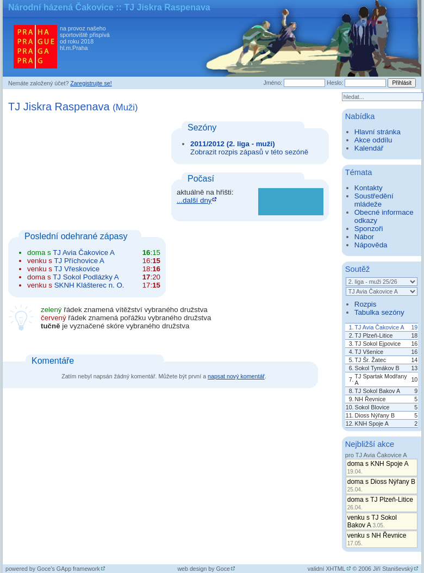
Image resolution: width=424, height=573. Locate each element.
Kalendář (368, 148)
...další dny (194, 200)
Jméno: (272, 82)
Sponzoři (368, 229)
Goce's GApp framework (68, 568)
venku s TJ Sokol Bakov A (372, 521)
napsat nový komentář (236, 376)
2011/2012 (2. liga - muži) (232, 144)
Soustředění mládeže (374, 200)
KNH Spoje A (372, 423)
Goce (223, 568)
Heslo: (335, 82)
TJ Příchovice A (79, 261)
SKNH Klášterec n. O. (89, 285)
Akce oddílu (373, 140)
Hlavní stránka (377, 132)
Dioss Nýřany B (375, 415)
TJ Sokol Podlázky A (86, 277)
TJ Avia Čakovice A (84, 252)
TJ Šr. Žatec (370, 360)
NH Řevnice (370, 399)
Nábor (364, 237)
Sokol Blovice (372, 407)
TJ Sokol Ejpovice (378, 343)
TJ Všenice (369, 351)
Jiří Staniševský (393, 568)
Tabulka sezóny (379, 312)
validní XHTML (327, 568)
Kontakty (368, 188)
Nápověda (371, 245)
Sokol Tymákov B (377, 368)
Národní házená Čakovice (61, 7)
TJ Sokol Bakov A (378, 391)
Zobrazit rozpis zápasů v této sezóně (249, 152)
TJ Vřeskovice (76, 269)
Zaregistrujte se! (90, 83)
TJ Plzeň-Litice (374, 335)
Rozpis (365, 304)
